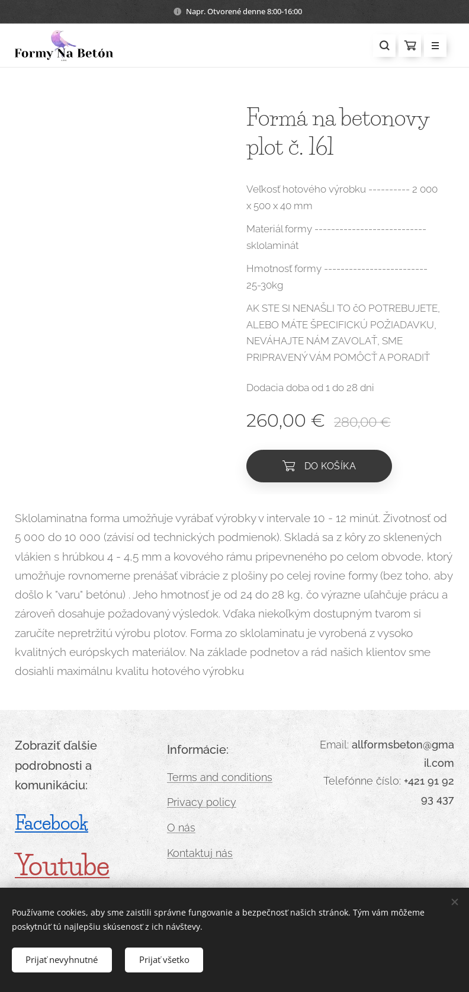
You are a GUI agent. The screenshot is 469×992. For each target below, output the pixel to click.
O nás (181, 827)
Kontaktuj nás (200, 853)
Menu (431, 46)
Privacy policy (201, 802)
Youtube (62, 865)
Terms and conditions (219, 777)
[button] (384, 45)
